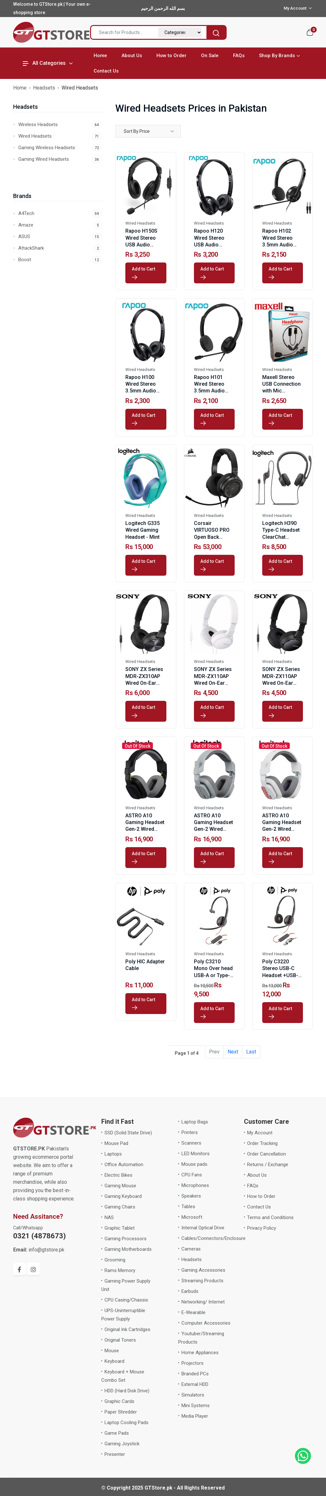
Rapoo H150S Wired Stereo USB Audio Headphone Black (141, 244)
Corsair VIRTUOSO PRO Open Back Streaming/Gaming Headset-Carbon (216, 537)
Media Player (194, 1416)
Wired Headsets (60, 136)
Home (100, 55)
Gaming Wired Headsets (60, 159)
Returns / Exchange (267, 1164)
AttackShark (60, 248)
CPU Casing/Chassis (126, 1300)
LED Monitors (195, 1153)
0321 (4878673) (39, 1236)
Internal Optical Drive (202, 1228)
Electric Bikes (118, 1175)
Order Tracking (262, 1143)
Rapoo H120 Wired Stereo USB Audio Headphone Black (209, 244)
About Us (131, 55)
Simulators (192, 1395)
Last (251, 1052)
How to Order (171, 55)
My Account (259, 1133)
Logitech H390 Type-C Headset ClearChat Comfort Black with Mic (281, 537)
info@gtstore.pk (38, 1250)
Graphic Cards (119, 1401)
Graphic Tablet (119, 1228)
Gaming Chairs (119, 1207)
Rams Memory (119, 1270)
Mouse (111, 1351)
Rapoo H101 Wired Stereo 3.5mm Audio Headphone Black (209, 391)
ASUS (60, 236)
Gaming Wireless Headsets (60, 147)
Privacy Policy (261, 1228)
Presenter (114, 1454)
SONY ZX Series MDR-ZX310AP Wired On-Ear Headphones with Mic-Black (145, 683)
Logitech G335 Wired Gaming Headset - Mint (142, 530)
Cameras (191, 1249)
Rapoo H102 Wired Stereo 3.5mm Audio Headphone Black (277, 244)
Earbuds (189, 1291)
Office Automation (123, 1164)
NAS (109, 1217)
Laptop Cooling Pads (126, 1422)
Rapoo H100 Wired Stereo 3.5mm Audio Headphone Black (140, 391)
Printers (189, 1132)
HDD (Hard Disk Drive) (126, 1391)
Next (233, 1052)
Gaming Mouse (120, 1186)
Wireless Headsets (60, 124)
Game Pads (116, 1433)
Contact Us (106, 71)
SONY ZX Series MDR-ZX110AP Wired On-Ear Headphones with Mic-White (214, 683)
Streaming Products (202, 1281)
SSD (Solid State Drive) (128, 1133)
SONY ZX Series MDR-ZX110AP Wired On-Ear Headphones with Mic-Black (282, 683)
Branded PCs (195, 1374)
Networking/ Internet (203, 1302)
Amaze (60, 224)
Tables (188, 1206)
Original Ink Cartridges (127, 1329)
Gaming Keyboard (123, 1196)
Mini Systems (195, 1405)
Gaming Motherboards (128, 1249)
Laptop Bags (194, 1122)
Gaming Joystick (121, 1444)
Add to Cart (144, 272)
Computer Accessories (205, 1323)
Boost (60, 259)
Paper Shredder (120, 1412)
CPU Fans (191, 1175)
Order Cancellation (266, 1154)
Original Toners (120, 1340)
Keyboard (114, 1361)
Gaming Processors (125, 1239)
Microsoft (191, 1217)
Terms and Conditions (270, 1217)
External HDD (194, 1384)
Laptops (113, 1154)
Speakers (191, 1196)
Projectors (192, 1363)
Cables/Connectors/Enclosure (213, 1238)
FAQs (239, 55)
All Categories (44, 63)
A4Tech (60, 213)
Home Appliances (200, 1352)
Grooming (114, 1260)
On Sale (210, 55)
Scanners (191, 1143)
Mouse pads (194, 1164)
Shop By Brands (277, 55)
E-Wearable (193, 1312)
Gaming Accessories (203, 1270)
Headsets (44, 88)
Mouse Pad (116, 1143)
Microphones (195, 1185)
